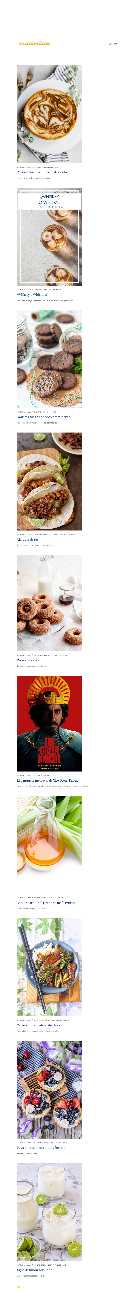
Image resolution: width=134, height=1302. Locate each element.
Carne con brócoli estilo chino (39, 1025)
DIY (50, 898)
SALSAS (49, 775)
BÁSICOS (37, 898)
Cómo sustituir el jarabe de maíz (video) (46, 903)
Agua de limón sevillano (34, 1270)
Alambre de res (27, 539)
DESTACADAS (38, 1142)
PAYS (58, 1142)
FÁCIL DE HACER (59, 534)
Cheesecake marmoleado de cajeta (42, 172)
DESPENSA (45, 898)
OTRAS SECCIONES (40, 289)
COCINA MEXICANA (46, 534)
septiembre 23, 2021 (24, 1020)
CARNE (36, 534)
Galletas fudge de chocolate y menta (43, 417)
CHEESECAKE (38, 167)
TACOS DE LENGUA (54, 289)
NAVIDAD (47, 167)
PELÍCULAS (42, 775)
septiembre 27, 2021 (24, 655)
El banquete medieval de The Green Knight (48, 780)
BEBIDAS (37, 1265)
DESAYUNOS (52, 655)
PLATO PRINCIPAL (72, 534)
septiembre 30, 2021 (24, 167)
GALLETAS (37, 412)
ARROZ (36, 1020)
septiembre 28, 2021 (24, 412)
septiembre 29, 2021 (24, 289)
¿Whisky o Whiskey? (32, 295)
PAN (59, 655)
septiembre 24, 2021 (24, 898)
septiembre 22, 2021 (24, 1265)
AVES (35, 775)
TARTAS (71, 1142)
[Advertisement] (67, 19)
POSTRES (54, 167)
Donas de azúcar (29, 660)
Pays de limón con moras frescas (41, 1148)
